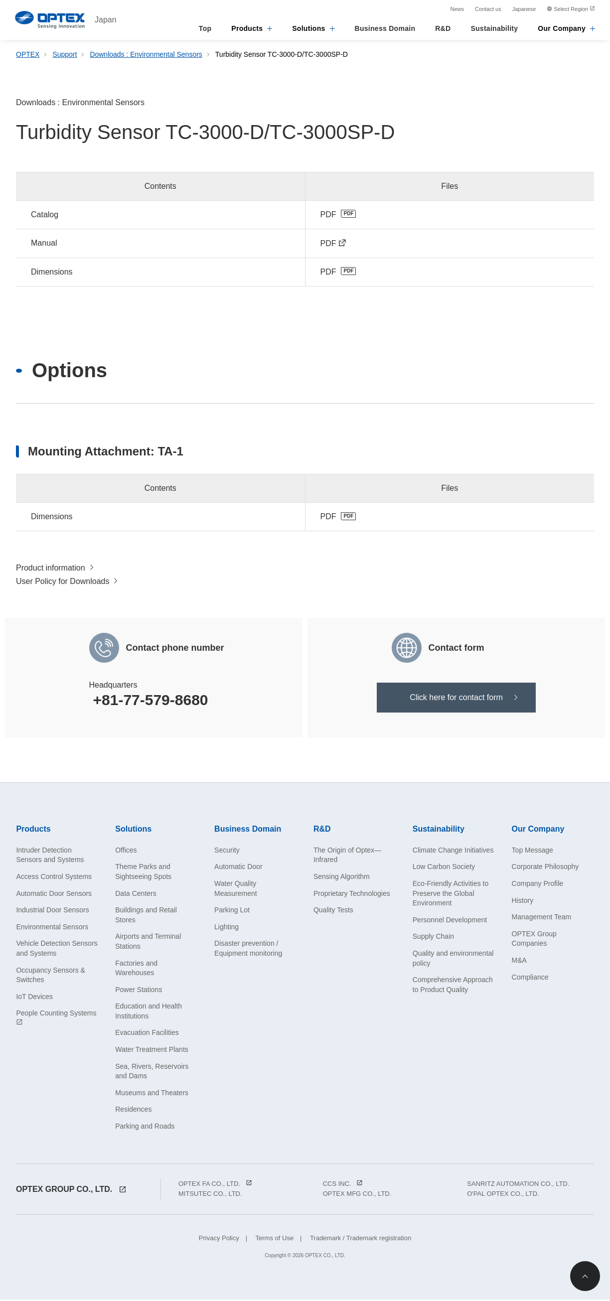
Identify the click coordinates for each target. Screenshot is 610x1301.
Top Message (532, 852)
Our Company (566, 28)
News (457, 9)
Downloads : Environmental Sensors (146, 54)
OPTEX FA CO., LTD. (215, 1185)
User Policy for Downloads (63, 582)
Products (251, 28)
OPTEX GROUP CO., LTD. (71, 1190)
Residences (133, 1111)
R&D (443, 28)
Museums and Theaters (151, 1094)
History (523, 902)
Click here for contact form (456, 699)
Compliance (530, 979)
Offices (126, 852)
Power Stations (138, 991)
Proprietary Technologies (351, 895)
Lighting (226, 928)
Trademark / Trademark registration (360, 1239)
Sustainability (494, 28)
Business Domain (385, 28)
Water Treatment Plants (151, 1051)
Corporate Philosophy (545, 868)
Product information (50, 569)
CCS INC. (343, 1185)
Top (205, 28)
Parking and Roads (144, 1128)
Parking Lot (232, 911)
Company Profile (538, 885)
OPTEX (27, 54)
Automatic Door (238, 868)
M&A (519, 962)
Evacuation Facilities (147, 1034)
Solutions (313, 28)
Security (227, 852)
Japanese (524, 9)
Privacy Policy (219, 1239)
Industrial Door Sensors (52, 911)
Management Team (542, 918)
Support (64, 54)
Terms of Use (274, 1239)
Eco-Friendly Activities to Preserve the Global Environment (451, 894)
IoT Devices (34, 998)
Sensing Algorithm (341, 878)
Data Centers (135, 895)
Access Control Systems (54, 878)
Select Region (571, 9)
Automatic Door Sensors (54, 895)
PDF (328, 214)
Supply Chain (433, 938)
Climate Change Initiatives (453, 852)
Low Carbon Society (444, 868)
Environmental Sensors (52, 928)
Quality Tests (333, 911)
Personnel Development (450, 921)
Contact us (488, 9)
